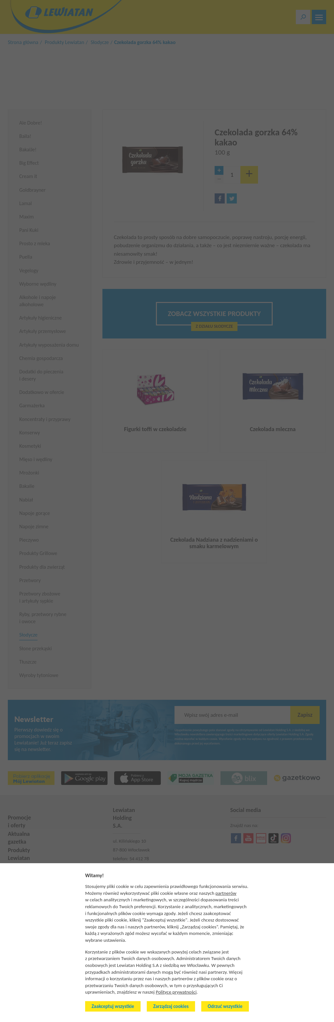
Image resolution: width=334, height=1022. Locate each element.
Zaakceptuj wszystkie (113, 1006)
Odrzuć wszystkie (225, 1006)
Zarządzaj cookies (171, 1006)
